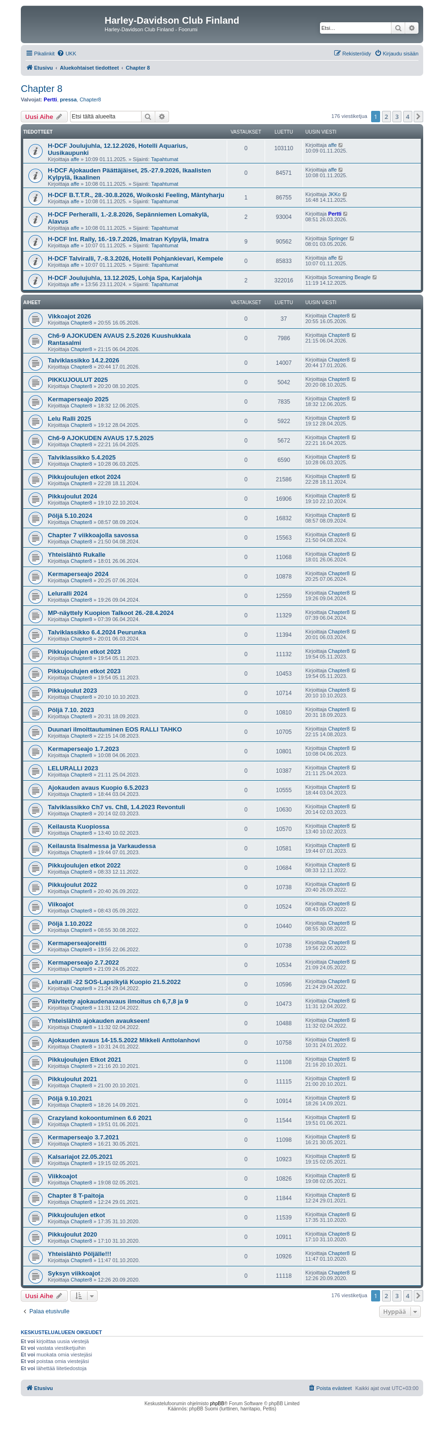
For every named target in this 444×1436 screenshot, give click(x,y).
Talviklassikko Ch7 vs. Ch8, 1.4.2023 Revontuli (116, 807)
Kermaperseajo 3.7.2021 (83, 1137)
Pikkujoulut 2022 (72, 884)
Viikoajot (61, 904)
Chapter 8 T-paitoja (76, 1195)
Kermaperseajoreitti (77, 943)
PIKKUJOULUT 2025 (78, 379)
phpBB (217, 1403)
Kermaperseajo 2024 (78, 574)
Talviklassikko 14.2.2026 (83, 360)
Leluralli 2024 (68, 593)
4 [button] (407, 116)
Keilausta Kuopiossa (78, 826)
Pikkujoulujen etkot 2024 (84, 476)
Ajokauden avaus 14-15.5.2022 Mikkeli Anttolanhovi (124, 1040)
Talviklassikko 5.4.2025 (81, 457)
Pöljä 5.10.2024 (70, 515)
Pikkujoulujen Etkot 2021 (84, 1059)
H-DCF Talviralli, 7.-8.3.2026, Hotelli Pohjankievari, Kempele (135, 258)
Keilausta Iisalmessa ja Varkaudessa (102, 845)
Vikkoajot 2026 (69, 316)
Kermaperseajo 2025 (78, 399)
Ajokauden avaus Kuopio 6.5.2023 (98, 787)
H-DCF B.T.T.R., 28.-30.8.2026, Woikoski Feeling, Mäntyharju (136, 195)
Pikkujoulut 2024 (72, 496)
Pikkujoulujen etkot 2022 (84, 865)
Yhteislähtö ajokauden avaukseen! (99, 1020)
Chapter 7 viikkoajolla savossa (93, 535)
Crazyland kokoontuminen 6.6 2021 (100, 1117)
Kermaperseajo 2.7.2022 (83, 962)
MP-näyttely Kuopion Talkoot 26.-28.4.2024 (111, 612)
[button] (418, 116)
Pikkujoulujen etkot (76, 1215)
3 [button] (397, 116)
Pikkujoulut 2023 (72, 690)
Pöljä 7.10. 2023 (71, 709)
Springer (338, 238)
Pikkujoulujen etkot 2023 (84, 651)
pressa (68, 99)
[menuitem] (66, 53)
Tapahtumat (164, 159)
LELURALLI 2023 (73, 768)
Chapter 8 (41, 88)
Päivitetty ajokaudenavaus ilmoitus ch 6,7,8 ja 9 (118, 1001)
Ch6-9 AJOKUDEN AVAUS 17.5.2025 (101, 438)
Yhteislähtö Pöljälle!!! (79, 1253)
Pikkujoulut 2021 (72, 1079)
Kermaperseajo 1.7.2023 (83, 748)
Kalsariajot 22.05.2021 (80, 1156)
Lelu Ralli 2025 (69, 418)
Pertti (50, 99)
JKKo (334, 194)
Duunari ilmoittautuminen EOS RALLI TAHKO (115, 729)
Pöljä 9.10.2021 (70, 1098)
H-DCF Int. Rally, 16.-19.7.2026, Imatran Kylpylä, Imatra (128, 239)
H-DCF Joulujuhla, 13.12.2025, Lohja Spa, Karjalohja (125, 277)
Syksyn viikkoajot (74, 1273)
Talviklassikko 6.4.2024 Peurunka (97, 632)
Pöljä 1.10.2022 (70, 923)
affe (75, 159)
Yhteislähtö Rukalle (77, 554)
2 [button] (386, 116)
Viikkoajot (62, 1176)
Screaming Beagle (349, 277)
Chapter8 (90, 99)
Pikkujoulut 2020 (72, 1234)
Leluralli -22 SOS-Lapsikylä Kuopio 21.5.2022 (114, 981)
